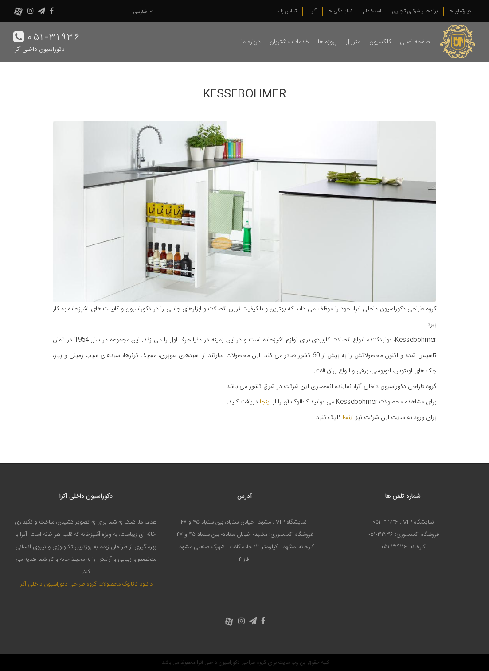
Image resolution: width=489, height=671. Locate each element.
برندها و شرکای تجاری (415, 11)
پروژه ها (327, 42)
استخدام (372, 11)
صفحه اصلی (415, 42)
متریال (353, 42)
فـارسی (143, 12)
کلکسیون (380, 42)
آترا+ (312, 11)
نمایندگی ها (339, 11)
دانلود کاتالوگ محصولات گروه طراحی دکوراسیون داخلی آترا (86, 584)
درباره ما (251, 42)
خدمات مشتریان (289, 42)
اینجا (265, 402)
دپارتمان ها (459, 11)
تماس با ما (286, 11)
